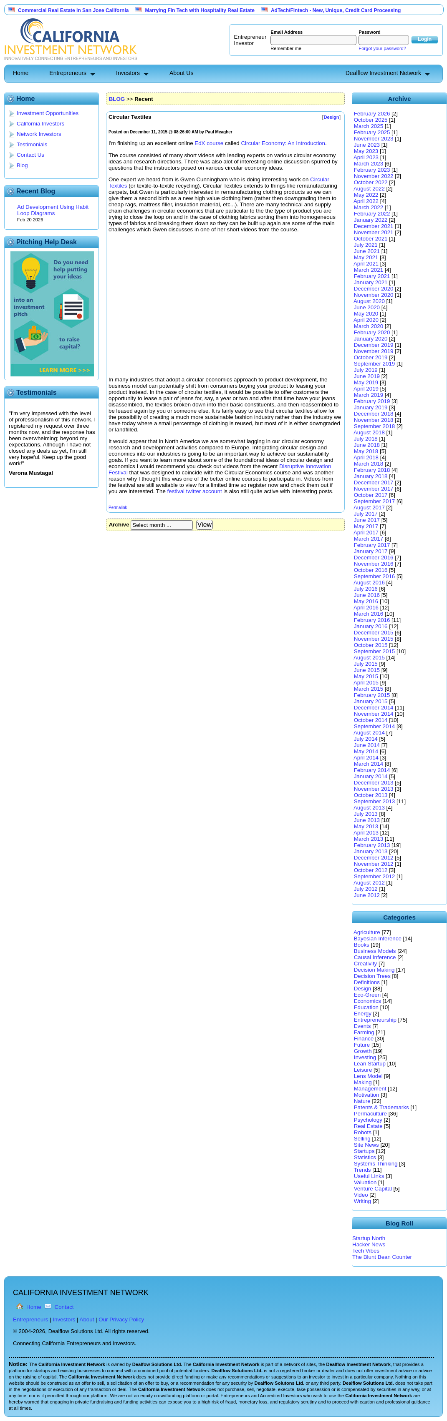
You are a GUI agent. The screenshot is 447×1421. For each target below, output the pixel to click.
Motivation (366, 1095)
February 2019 (372, 401)
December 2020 (374, 289)
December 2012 (374, 858)
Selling (362, 1138)
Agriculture (367, 932)
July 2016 (366, 589)
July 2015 (366, 664)
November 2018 (374, 420)
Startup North (368, 1238)
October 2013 (371, 795)
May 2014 (366, 751)
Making (363, 1082)
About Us (181, 73)
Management (370, 1088)
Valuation (365, 1182)
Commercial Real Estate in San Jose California (73, 10)
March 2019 (368, 395)
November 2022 (374, 176)
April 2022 (366, 201)
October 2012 (371, 870)
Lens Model (368, 1076)
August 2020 (369, 301)
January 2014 (371, 776)
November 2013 (374, 789)
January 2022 (371, 220)
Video (361, 1195)
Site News (366, 1145)
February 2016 (372, 620)
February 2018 (372, 470)
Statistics (365, 1157)
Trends (362, 1170)
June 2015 (367, 670)
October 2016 (371, 570)
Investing (365, 1057)
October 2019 (371, 357)
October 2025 (371, 120)
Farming (364, 1032)
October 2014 (371, 720)
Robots (362, 1132)
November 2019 (374, 351)
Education (366, 1007)
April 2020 (366, 320)
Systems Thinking (376, 1163)
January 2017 (371, 551)
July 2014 (366, 739)
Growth (363, 1051)
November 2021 (374, 232)
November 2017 (374, 489)
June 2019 (367, 376)
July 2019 (366, 370)
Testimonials (32, 144)
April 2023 (366, 157)
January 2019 (371, 407)
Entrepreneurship (375, 1020)
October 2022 (371, 182)
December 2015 (374, 632)
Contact (64, 1307)
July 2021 (366, 245)
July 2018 (366, 439)
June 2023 (367, 145)
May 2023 (366, 151)
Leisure (363, 1070)
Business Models (375, 951)
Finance (364, 1038)
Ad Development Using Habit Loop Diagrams (52, 210)
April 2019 (366, 389)
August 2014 (369, 732)
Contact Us (30, 155)
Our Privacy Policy (121, 1319)
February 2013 (372, 845)
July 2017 (366, 514)
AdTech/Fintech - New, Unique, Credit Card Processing (336, 10)
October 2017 (371, 495)
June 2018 (367, 445)
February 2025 (372, 132)
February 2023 (372, 170)
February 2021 (372, 276)
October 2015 (371, 645)
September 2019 (374, 364)
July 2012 (366, 889)
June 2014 (367, 745)
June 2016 (367, 595)
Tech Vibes (365, 1251)
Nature (362, 1101)
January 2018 (371, 476)
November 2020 (374, 295)
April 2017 (366, 532)
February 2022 (372, 214)
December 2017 (374, 482)
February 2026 (372, 113)
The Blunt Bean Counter (382, 1257)
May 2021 (366, 257)
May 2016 (366, 601)
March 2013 (368, 839)
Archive (119, 524)
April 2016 (366, 607)
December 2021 (374, 226)
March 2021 (368, 270)
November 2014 (374, 714)
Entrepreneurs (67, 73)
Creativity (365, 963)
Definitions (367, 982)
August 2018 (369, 432)
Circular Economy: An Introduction (283, 143)
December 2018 (374, 414)
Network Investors (39, 134)
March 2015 (368, 689)
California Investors (40, 123)
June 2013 (367, 820)
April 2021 (366, 264)
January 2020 (371, 339)
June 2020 (367, 307)
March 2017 (368, 539)
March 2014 (368, 764)
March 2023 (368, 163)
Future (362, 1045)
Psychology (368, 1120)
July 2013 (366, 814)
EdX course (208, 143)
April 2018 (366, 457)
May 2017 (366, 526)
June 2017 (367, 520)
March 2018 (368, 464)
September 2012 (374, 876)
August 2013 (369, 807)
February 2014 (372, 770)
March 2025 (368, 126)
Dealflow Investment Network (383, 73)
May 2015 (366, 676)
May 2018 (366, 451)
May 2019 (366, 382)
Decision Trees (372, 976)
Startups (364, 1151)
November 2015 (374, 639)
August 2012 (369, 883)
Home (20, 73)
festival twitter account (194, 491)
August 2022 (369, 188)
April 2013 (366, 833)
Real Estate (368, 1126)
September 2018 (374, 426)
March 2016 (368, 614)
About (87, 1319)
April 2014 (366, 757)
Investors (128, 73)
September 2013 (374, 801)
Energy (362, 1013)
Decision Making (374, 970)
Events (362, 1026)
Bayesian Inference (378, 938)
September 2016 (374, 576)
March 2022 (368, 207)
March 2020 (368, 326)
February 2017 (372, 545)
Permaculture (370, 1113)
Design (362, 988)
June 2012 (367, 895)
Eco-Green (367, 995)
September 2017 (374, 501)
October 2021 (371, 239)
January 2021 (371, 282)
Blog (22, 165)
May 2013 (366, 826)
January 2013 (371, 851)
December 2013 (374, 782)
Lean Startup (370, 1063)
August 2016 (369, 582)
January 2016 (371, 626)
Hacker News (368, 1244)
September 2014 (374, 726)
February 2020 (372, 332)
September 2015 (374, 651)
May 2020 (366, 314)
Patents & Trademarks (381, 1107)
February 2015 (372, 695)
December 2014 (374, 707)
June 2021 (367, 251)
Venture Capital (373, 1188)
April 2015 (366, 682)
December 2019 (374, 345)
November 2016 (374, 564)
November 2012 (374, 864)
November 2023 (374, 138)
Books (361, 945)
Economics (367, 1001)
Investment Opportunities (47, 113)
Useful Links (369, 1176)
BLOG (117, 99)
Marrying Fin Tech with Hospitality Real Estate (200, 10)
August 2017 (369, 507)
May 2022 (366, 195)
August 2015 (369, 657)
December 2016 (374, 557)
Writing (362, 1201)
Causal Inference (375, 957)
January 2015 (371, 701)
